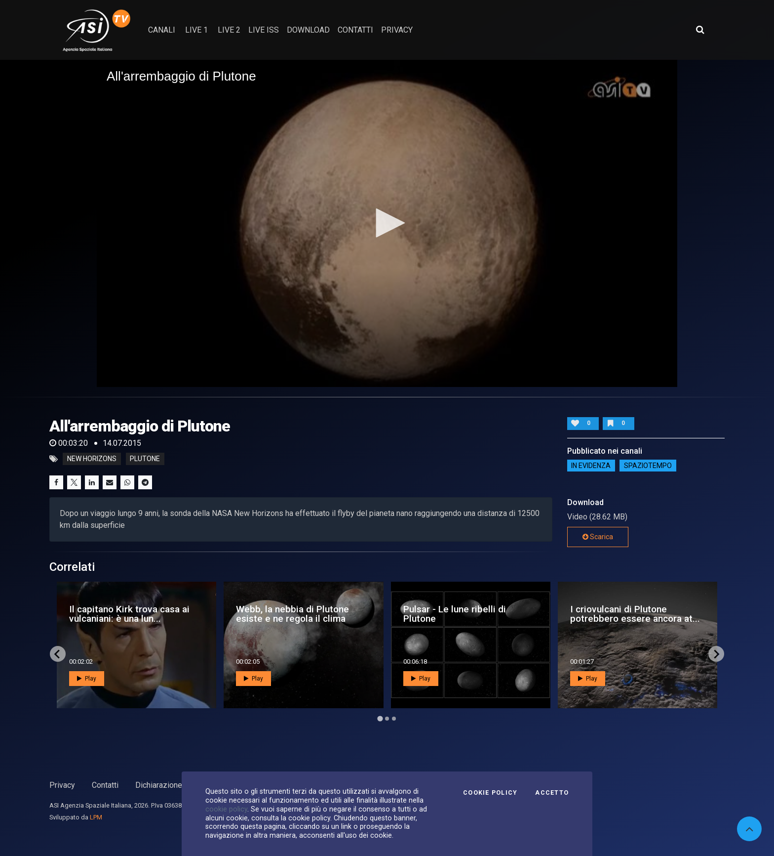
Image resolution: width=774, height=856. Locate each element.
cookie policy (226, 809)
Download (308, 30)
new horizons (91, 459)
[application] (387, 223)
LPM (96, 817)
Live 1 (196, 30)
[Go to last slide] (58, 654)
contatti (355, 30)
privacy (397, 30)
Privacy (62, 785)
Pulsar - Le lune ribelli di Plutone (454, 613)
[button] (387, 223)
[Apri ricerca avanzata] (700, 29)
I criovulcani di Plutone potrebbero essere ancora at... (635, 613)
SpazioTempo (648, 466)
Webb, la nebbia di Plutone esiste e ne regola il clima (292, 613)
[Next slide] (716, 654)
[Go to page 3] (394, 719)
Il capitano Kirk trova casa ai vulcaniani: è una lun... (129, 613)
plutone (145, 459)
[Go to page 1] (380, 719)
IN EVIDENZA (591, 466)
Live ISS (263, 30)
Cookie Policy (490, 793)
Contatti (105, 785)
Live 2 (229, 30)
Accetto (552, 793)
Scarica (597, 537)
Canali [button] (161, 30)
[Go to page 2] (387, 719)
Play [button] (86, 678)
